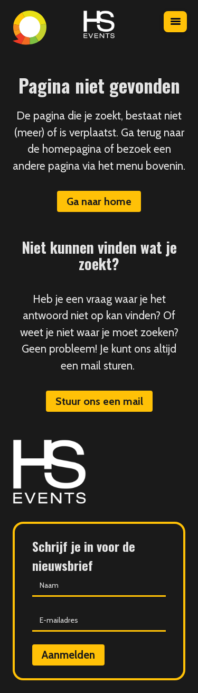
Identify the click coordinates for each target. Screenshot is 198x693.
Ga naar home (99, 201)
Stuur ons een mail (99, 401)
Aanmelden (68, 654)
